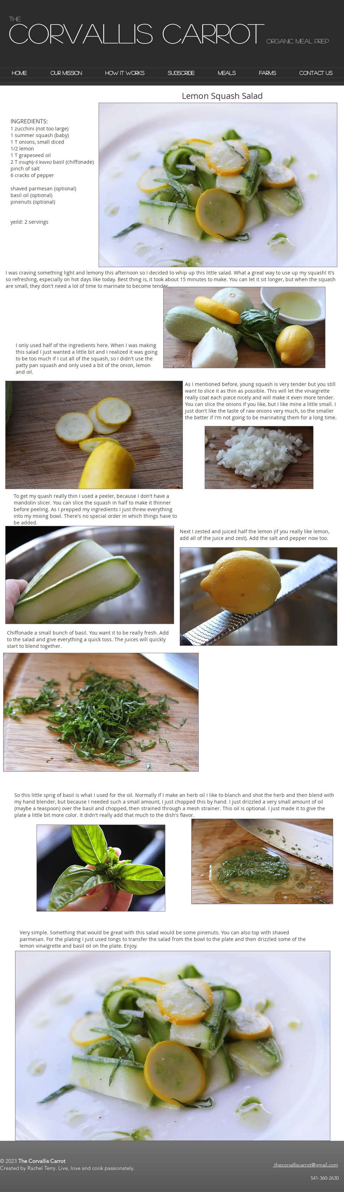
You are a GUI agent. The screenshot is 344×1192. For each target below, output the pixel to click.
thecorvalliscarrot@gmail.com (305, 1164)
